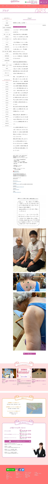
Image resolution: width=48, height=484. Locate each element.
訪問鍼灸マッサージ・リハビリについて (19, 475)
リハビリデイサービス (6, 70)
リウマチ (7, 42)
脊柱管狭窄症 (7, 46)
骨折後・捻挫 (7, 49)
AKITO (7, 105)
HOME (3, 5)
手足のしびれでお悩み (28, 472)
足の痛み (7, 53)
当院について (7, 72)
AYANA (7, 91)
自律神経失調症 (7, 60)
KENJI (7, 118)
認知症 (7, 68)
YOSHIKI (7, 102)
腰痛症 (7, 44)
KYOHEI (7, 82)
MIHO (7, 107)
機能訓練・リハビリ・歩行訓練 (7, 66)
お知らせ (7, 478)
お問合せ (43, 2)
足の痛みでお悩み (27, 475)
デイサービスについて (19, 476)
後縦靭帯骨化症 (7, 29)
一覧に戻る (29, 353)
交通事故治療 (17, 473)
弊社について (8, 5)
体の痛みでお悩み (27, 476)
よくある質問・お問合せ (38, 473)
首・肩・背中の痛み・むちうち (7, 39)
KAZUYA (7, 100)
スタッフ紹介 (13, 5)
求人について (34, 5)
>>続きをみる (14, 384)
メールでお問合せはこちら (18, 441)
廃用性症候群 (7, 55)
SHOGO (7, 84)
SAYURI (7, 109)
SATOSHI (6, 89)
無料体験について (29, 6)
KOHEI (7, 98)
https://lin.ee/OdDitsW (16, 189)
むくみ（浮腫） (7, 75)
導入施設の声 (36, 475)
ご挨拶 (7, 474)
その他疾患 (7, 58)
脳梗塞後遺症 (7, 25)
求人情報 (36, 472)
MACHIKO (7, 125)
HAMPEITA (7, 123)
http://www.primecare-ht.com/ (17, 181)
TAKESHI (7, 121)
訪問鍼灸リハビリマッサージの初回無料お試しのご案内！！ (24, 381)
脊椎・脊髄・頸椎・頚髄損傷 (7, 51)
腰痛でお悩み (27, 474)
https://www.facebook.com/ (16, 184)
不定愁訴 (26, 477)
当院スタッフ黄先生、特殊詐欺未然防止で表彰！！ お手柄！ (9, 381)
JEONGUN (7, 116)
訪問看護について (18, 477)
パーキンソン (7, 32)
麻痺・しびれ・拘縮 (7, 34)
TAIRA (7, 93)
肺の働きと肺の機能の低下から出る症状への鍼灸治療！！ (39, 381)
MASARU (7, 86)
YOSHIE (7, 114)
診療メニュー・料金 (19, 6)
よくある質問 (24, 5)
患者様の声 (45, 5)
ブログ (40, 5)
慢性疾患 (7, 36)
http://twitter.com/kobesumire (17, 192)
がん (7, 62)
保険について (17, 472)
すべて (7, 20)
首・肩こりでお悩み (28, 473)
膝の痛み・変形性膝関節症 (7, 27)
